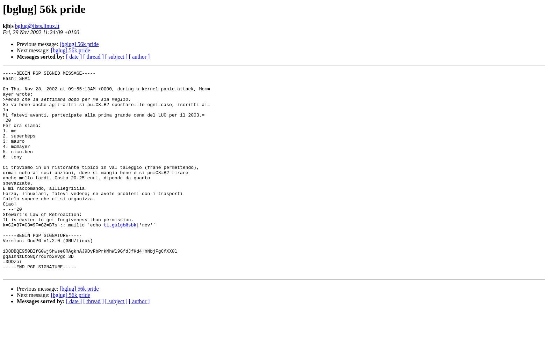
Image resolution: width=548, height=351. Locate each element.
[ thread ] (93, 57)
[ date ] (74, 57)
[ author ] (139, 57)
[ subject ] (116, 57)
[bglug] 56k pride (79, 44)
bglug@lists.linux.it (37, 26)
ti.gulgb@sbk (120, 256)
